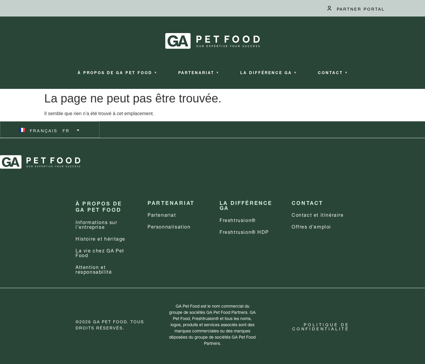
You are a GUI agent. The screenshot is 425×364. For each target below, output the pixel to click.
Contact (333, 72)
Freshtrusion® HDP (244, 231)
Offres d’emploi (311, 226)
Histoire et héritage (100, 238)
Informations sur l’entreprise (96, 224)
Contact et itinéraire (318, 214)
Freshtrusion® (238, 219)
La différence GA (268, 72)
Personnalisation (169, 226)
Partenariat (198, 72)
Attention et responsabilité (94, 269)
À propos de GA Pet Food (117, 72)
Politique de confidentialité (320, 326)
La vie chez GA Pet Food (100, 252)
